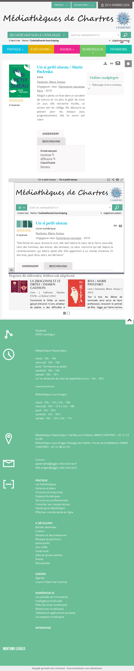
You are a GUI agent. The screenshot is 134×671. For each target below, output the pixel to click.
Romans (45, 167)
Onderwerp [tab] (50, 134)
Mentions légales (14, 648)
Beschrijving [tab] (51, 141)
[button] (19, 80)
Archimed (60, 668)
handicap (45, 154)
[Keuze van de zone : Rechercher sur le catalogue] (38, 35)
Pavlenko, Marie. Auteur (51, 82)
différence (46, 159)
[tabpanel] (60, 159)
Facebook (40, 330)
